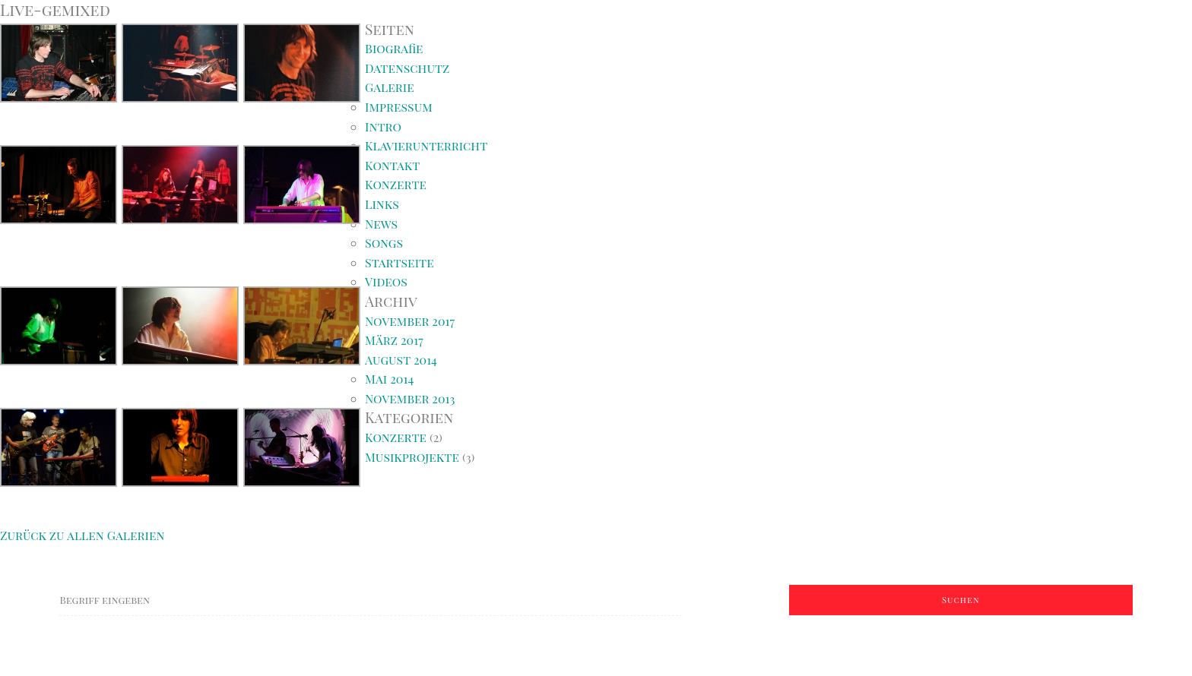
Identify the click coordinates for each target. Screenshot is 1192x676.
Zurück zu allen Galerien (82, 535)
